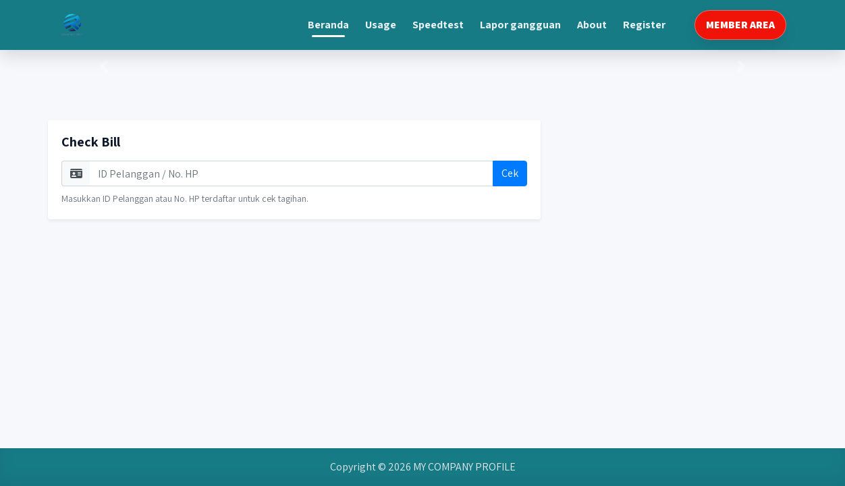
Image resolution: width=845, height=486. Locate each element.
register (644, 25)
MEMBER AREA (740, 25)
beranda (328, 25)
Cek (509, 173)
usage (380, 25)
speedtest (438, 25)
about (592, 25)
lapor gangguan (520, 25)
